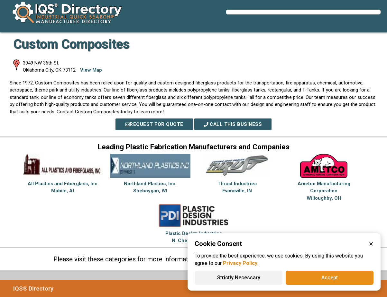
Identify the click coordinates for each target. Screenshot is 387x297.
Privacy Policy (240, 263)
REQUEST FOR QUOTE (153, 124)
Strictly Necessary (238, 278)
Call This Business (233, 124)
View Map (91, 70)
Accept (329, 278)
